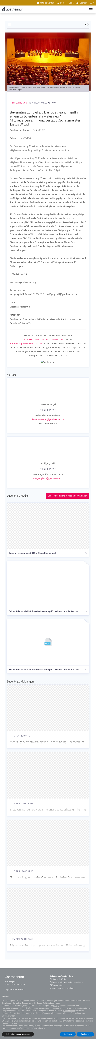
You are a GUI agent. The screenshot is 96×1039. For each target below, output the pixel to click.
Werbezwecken (69, 1011)
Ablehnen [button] (68, 1034)
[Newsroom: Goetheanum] (48, 491)
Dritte (55, 1006)
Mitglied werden (45, 2)
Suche (60, 2)
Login (71, 2)
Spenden (81, 2)
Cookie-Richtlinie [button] (43, 1003)
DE (91, 2)
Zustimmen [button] (85, 1034)
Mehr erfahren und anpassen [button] (18, 1034)
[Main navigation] (91, 10)
